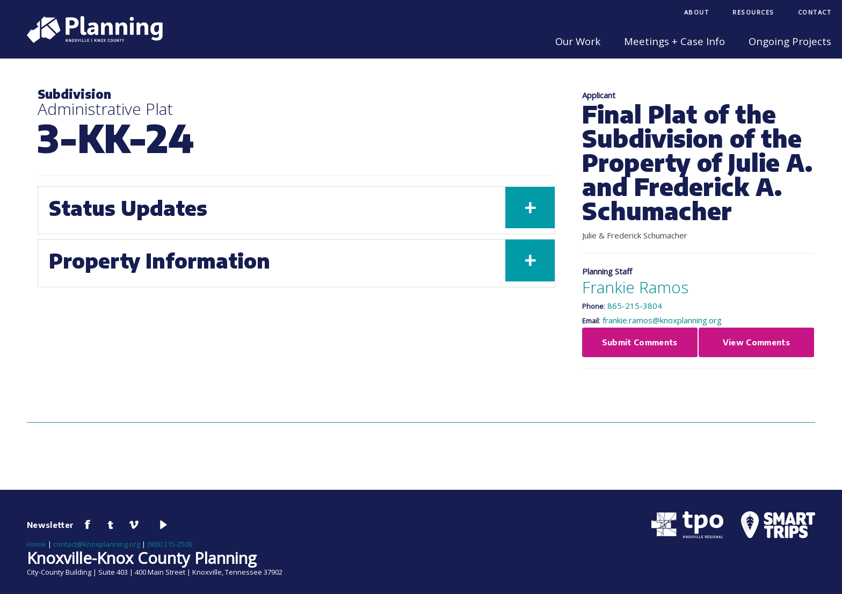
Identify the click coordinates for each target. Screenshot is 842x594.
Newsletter (50, 525)
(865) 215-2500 (169, 544)
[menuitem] (696, 13)
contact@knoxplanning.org (96, 544)
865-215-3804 (634, 305)
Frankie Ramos (635, 287)
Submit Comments (640, 342)
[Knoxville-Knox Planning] (89, 39)
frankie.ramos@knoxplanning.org (662, 320)
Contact (815, 12)
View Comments (756, 342)
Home (36, 544)
